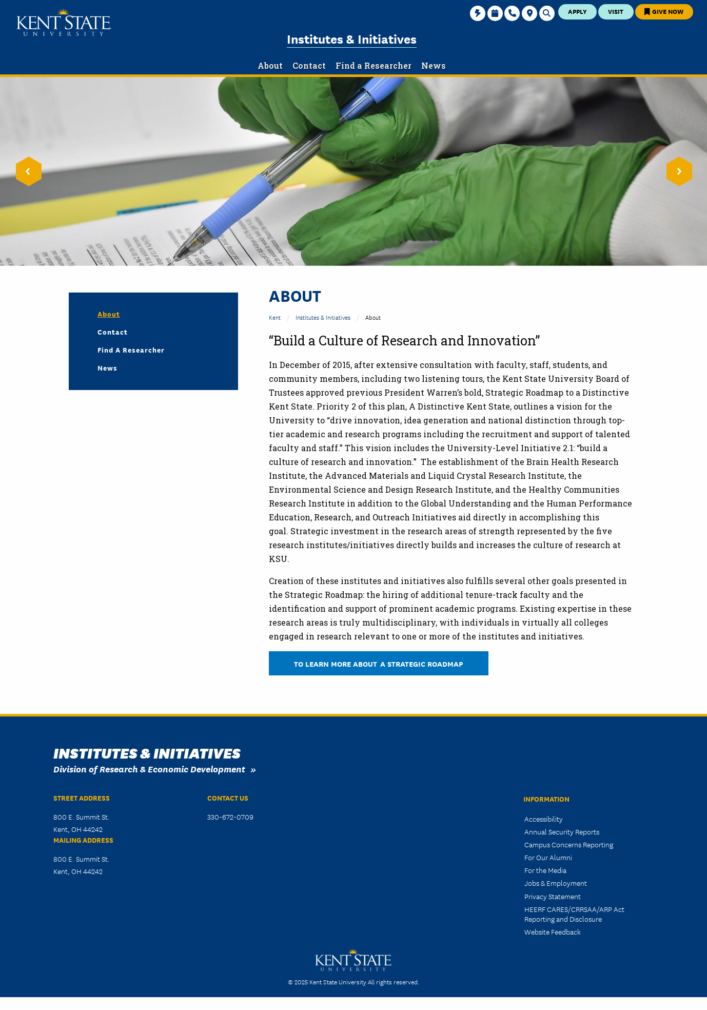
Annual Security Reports (561, 831)
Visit (615, 11)
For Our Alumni (548, 857)
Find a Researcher (131, 349)
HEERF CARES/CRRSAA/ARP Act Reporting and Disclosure (574, 913)
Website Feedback (552, 931)
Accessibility (543, 818)
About (108, 313)
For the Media (545, 870)
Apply (577, 11)
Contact (112, 331)
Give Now (663, 11)
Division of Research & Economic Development (149, 768)
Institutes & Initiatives (352, 38)
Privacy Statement (552, 896)
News (107, 367)
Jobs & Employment (555, 882)
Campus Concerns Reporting (568, 844)
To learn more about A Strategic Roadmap (378, 663)
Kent (275, 317)
